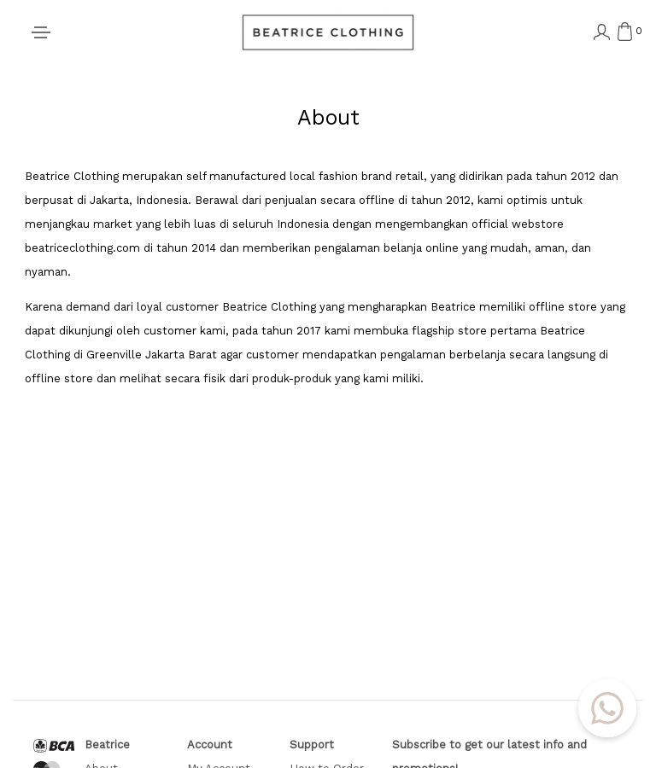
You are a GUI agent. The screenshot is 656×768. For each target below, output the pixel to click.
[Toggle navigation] (41, 32)
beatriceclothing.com (82, 248)
